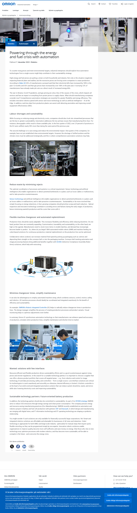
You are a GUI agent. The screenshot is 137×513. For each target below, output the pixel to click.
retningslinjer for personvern (90, 504)
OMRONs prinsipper (10, 480)
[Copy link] (31, 446)
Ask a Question (119, 483)
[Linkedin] (24, 446)
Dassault (65, 409)
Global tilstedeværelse (11, 487)
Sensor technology (16, 199)
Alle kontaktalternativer (123, 488)
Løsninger (16, 10)
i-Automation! (43, 483)
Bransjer (25, 10)
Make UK (22, 83)
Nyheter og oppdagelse (56, 10)
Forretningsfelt (9, 483)
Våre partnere (79, 476)
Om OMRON (9, 476)
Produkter (5, 10)
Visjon (41, 480)
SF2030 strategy (81, 401)
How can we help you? (123, 476)
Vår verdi (43, 476)
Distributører (77, 483)
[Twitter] (12, 446)
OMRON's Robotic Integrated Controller (33, 308)
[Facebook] (18, 446)
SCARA (59, 242)
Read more (104, 254)
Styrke (41, 487)
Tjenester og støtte (38, 10)
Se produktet (105, 324)
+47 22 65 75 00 (119, 480)
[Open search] (92, 4)
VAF (57, 409)
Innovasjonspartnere (80, 480)
